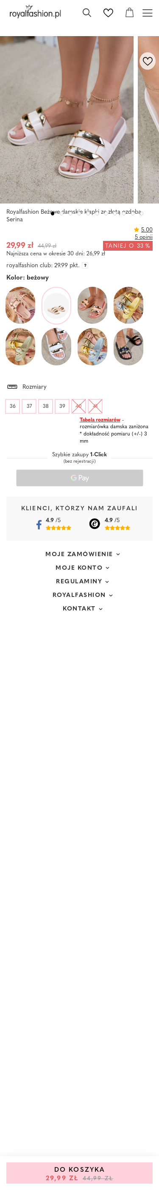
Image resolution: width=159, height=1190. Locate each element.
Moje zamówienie (79, 554)
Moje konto (79, 568)
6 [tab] (97, 213)
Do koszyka (79, 1174)
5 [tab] (88, 213)
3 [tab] (71, 213)
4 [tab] (79, 213)
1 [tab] (53, 213)
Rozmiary (26, 385)
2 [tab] (62, 213)
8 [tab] (115, 213)
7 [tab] (106, 213)
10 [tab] (133, 213)
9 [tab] (124, 213)
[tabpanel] (69, 120)
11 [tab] (142, 213)
